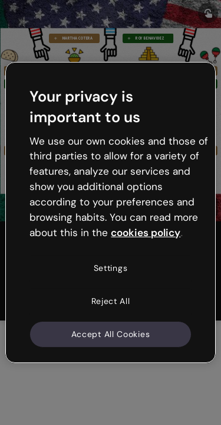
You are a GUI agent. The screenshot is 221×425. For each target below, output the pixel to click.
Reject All (110, 301)
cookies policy (145, 231)
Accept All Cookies (110, 333)
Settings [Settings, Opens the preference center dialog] (111, 268)
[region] (110, 212)
